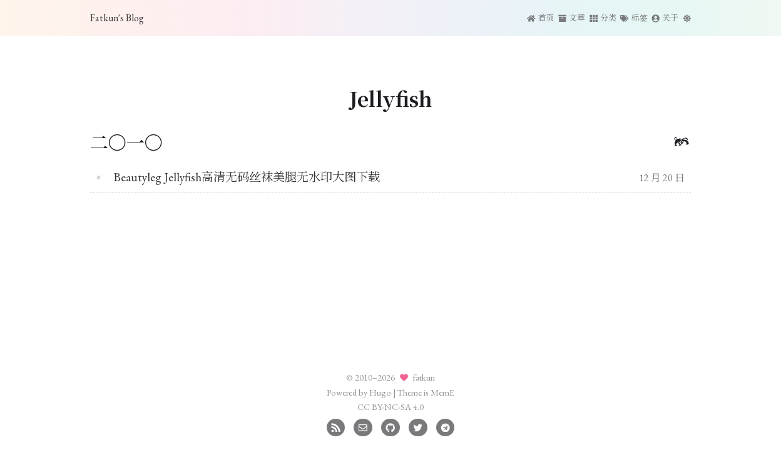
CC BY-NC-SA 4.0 (390, 406)
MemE (442, 392)
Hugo (380, 392)
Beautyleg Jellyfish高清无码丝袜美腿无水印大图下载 (247, 177)
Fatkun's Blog (117, 17)
